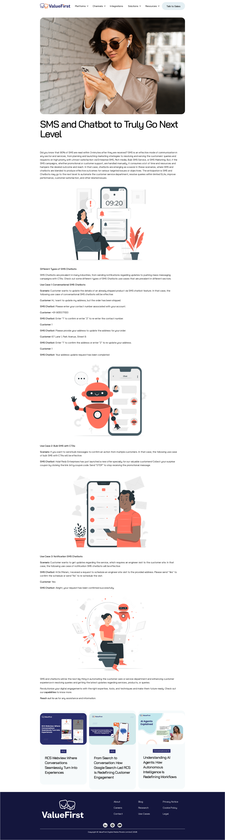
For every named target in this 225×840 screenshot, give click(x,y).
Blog (140, 801)
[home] (55, 6)
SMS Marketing (158, 159)
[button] (81, 6)
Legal (166, 813)
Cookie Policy (170, 807)
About (117, 801)
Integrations (116, 6)
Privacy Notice (170, 801)
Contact (118, 813)
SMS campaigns (48, 163)
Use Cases (144, 813)
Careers (118, 807)
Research (143, 807)
